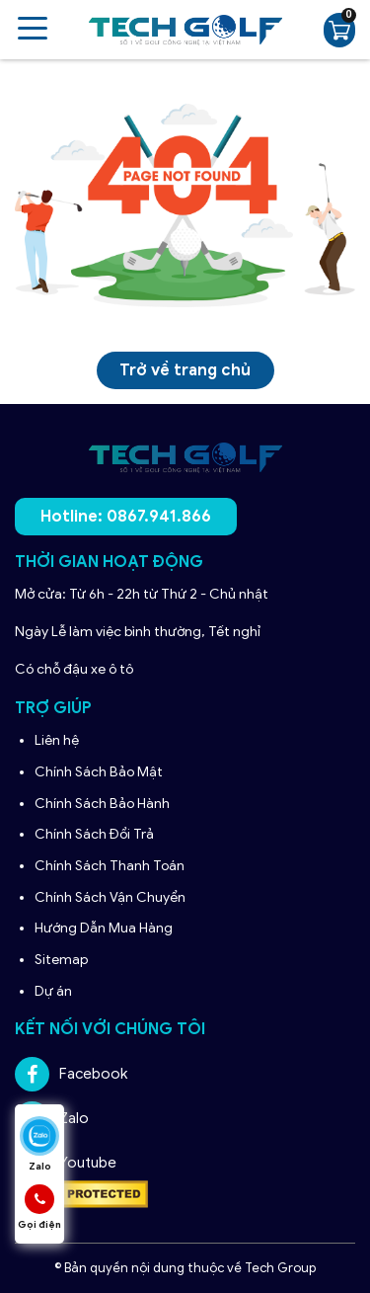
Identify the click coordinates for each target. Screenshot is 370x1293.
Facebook (71, 1074)
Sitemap (61, 959)
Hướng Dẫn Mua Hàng (105, 928)
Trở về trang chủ (185, 370)
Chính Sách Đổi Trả (96, 834)
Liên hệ (57, 740)
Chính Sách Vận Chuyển (111, 897)
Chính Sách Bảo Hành (104, 803)
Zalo (52, 1118)
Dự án (53, 991)
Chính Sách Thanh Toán (110, 865)
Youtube (65, 1163)
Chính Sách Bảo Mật (99, 772)
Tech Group (280, 1267)
